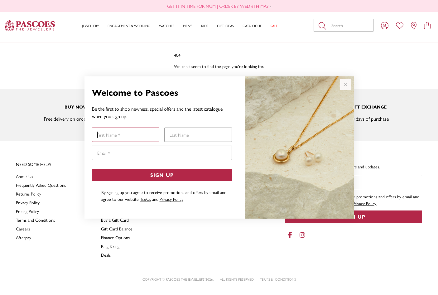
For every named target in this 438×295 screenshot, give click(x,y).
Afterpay (23, 237)
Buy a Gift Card (115, 220)
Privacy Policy (171, 199)
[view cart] (427, 25)
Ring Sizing (110, 246)
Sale (274, 25)
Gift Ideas (225, 25)
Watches (166, 25)
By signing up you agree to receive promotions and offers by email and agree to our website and (163, 195)
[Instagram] (301, 234)
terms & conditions (278, 279)
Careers (23, 228)
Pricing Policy (27, 211)
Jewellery (90, 25)
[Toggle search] (324, 25)
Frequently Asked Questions (41, 185)
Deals (106, 255)
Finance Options (115, 237)
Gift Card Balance (116, 228)
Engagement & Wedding (129, 25)
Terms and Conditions (35, 220)
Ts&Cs (145, 199)
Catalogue (252, 25)
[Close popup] (345, 84)
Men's (187, 25)
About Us (24, 176)
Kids (204, 25)
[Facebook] (290, 234)
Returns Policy (28, 194)
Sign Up (162, 174)
